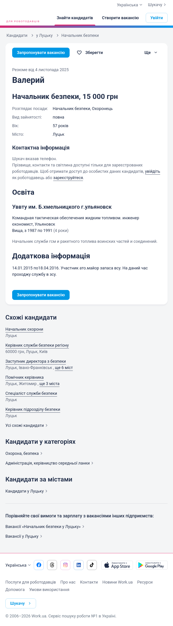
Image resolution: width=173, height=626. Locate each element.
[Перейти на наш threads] (52, 565)
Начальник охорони (24, 329)
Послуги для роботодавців (30, 582)
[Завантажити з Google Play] (152, 565)
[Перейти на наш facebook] (39, 565)
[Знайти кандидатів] (75, 18)
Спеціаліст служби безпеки (31, 393)
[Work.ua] (22, 17)
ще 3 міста (49, 383)
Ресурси (145, 582)
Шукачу (158, 5)
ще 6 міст (64, 367)
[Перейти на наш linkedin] (79, 565)
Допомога (15, 589)
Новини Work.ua (117, 582)
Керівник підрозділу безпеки (32, 409)
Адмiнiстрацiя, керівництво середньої (50, 463)
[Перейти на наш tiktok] (92, 565)
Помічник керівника (24, 377)
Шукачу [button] (21, 603)
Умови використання (49, 589)
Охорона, (24, 453)
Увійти (156, 17)
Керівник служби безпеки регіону (37, 345)
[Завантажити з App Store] (117, 565)
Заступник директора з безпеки (35, 361)
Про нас (67, 582)
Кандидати (27, 491)
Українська (18, 565)
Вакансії (24, 536)
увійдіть (152, 171)
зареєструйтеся (68, 177)
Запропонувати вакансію (41, 52)
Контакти (89, 582)
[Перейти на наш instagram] (65, 565)
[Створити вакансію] (120, 18)
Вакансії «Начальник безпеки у (45, 526)
